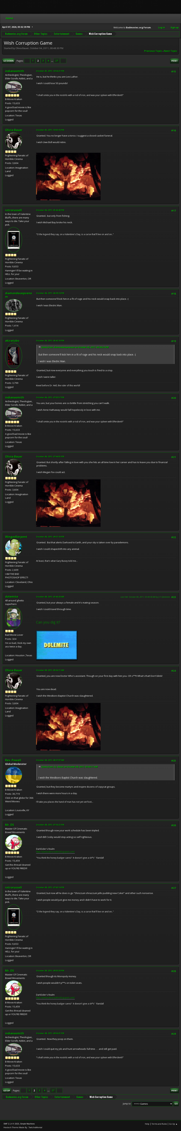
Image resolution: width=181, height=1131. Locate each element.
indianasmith (14, 71)
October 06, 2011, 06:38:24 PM (50, 293)
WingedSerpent (16, 537)
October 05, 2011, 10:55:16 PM (50, 130)
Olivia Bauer (13, 130)
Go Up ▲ (173, 1124)
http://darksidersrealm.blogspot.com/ (55, 851)
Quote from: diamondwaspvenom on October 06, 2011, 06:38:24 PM (75, 347)
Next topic (170, 51)
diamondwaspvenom (18, 295)
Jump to (127, 1103)
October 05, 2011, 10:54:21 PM (50, 71)
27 (56, 60)
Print (174, 60)
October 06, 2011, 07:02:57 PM (50, 397)
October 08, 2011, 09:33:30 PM (50, 970)
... (52, 60)
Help (147, 1124)
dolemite (11, 597)
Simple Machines (27, 1124)
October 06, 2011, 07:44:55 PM (50, 456)
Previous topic (153, 51)
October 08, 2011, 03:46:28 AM (50, 596)
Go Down (8, 60)
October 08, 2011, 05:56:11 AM (50, 670)
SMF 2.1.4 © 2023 (11, 1124)
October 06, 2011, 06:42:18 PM (50, 340)
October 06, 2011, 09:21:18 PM (50, 536)
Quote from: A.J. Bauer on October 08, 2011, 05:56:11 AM (69, 766)
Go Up (6, 1090)
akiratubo (12, 341)
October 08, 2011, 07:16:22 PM (50, 824)
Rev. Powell (13, 760)
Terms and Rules (159, 1124)
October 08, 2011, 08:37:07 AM (50, 760)
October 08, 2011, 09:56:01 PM (50, 1033)
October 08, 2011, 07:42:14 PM (50, 887)
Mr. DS (9, 825)
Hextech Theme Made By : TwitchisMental (23, 1127)
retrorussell (13, 210)
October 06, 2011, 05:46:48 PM (50, 210)
